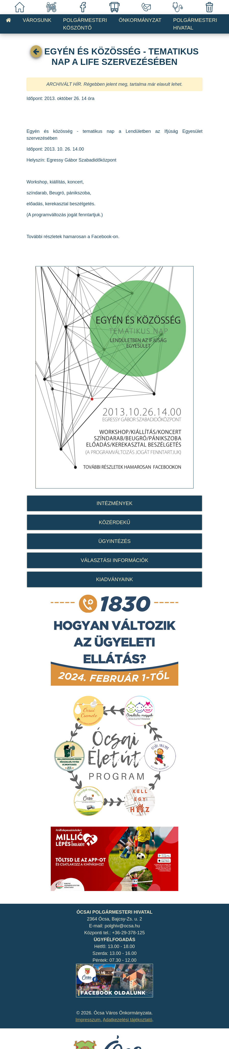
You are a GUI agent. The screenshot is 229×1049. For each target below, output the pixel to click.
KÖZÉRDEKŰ (114, 522)
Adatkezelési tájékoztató (127, 1019)
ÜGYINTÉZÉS (114, 541)
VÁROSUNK (37, 20)
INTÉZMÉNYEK (115, 503)
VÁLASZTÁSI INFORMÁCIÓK (114, 560)
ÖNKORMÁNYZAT (140, 20)
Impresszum (87, 1019)
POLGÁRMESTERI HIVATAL (195, 24)
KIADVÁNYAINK (114, 579)
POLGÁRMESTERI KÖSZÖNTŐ (85, 24)
